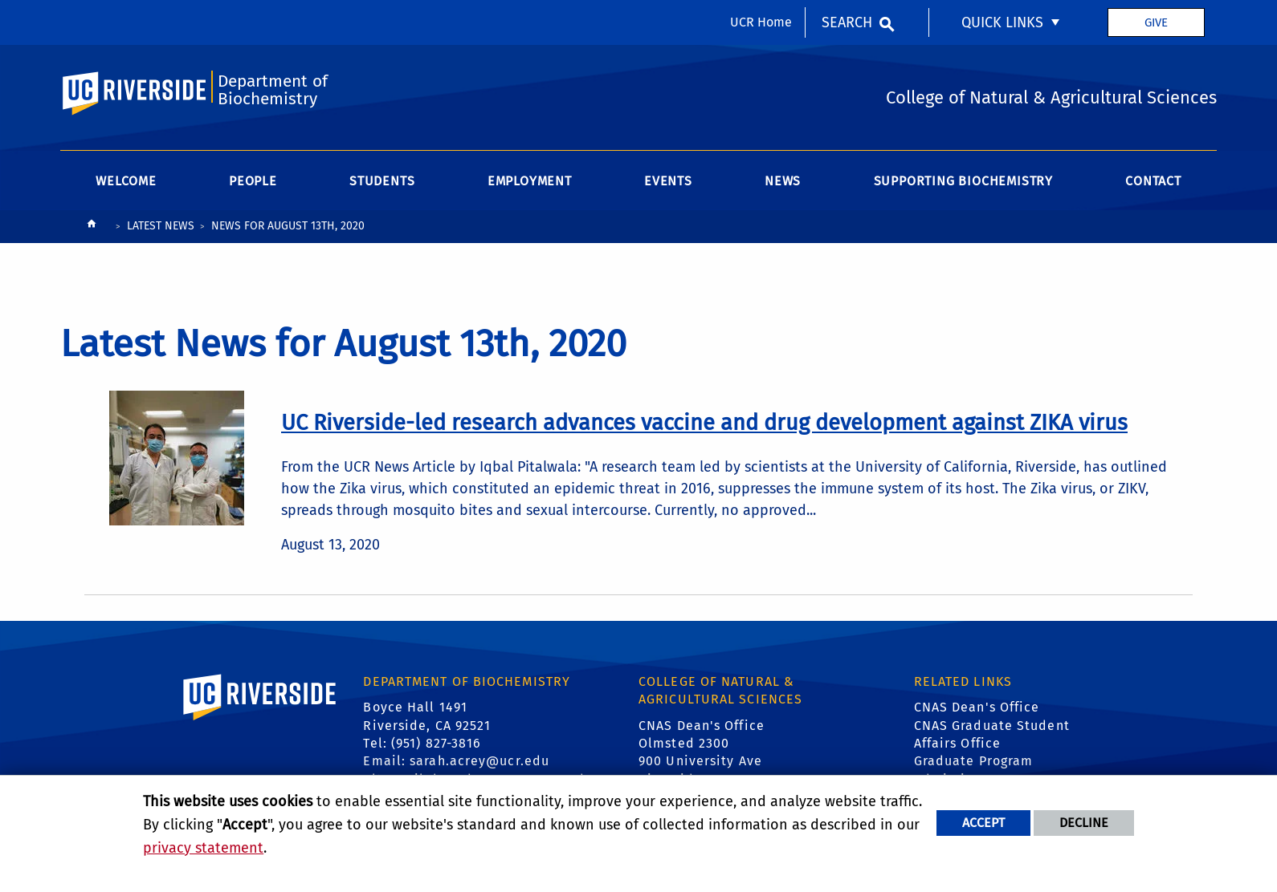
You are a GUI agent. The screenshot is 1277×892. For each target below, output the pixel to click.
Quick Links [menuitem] (1002, 22)
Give (1156, 22)
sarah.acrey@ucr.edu (479, 760)
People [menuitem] (253, 181)
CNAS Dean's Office (977, 707)
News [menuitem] (783, 181)
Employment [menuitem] (530, 181)
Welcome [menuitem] (126, 181)
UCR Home (761, 22)
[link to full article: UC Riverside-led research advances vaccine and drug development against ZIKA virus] (704, 423)
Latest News (160, 226)
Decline (1083, 822)
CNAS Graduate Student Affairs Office (992, 734)
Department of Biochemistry (273, 90)
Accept (983, 822)
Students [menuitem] (381, 181)
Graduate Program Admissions (974, 769)
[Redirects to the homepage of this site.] (92, 227)
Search (847, 22)
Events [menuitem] (668, 181)
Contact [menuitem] (1153, 181)
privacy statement (203, 848)
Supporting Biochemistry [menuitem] (963, 181)
